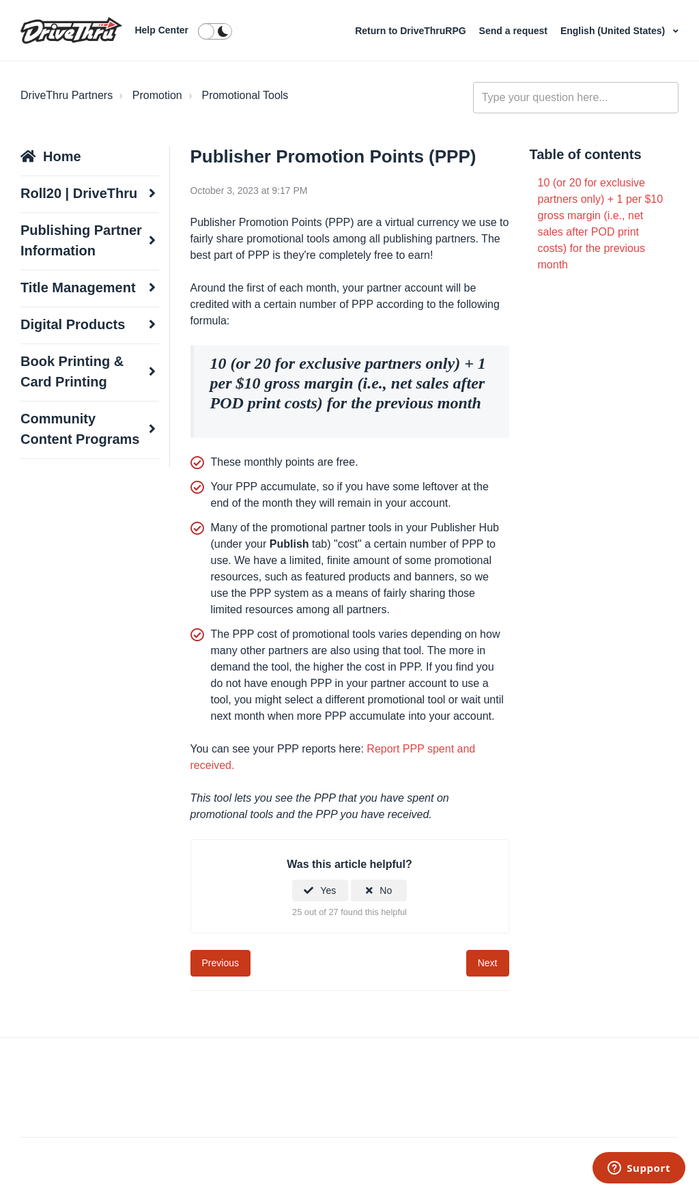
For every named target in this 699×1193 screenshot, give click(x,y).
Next (488, 962)
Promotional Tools (244, 95)
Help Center (161, 30)
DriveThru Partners (66, 95)
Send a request (514, 30)
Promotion (157, 95)
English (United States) (614, 30)
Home (62, 156)
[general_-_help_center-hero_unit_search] (576, 97)
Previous (220, 962)
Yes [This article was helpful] (328, 890)
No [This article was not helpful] (386, 890)
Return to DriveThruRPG (411, 30)
